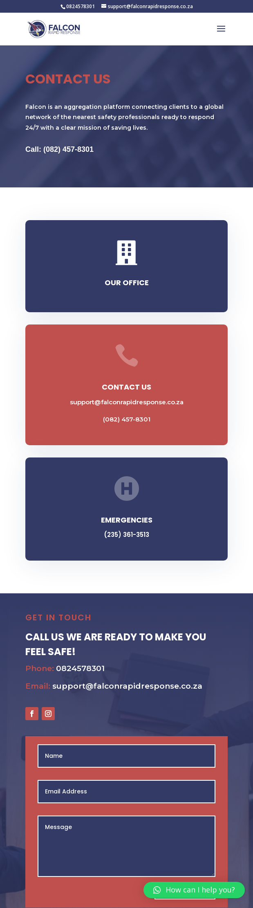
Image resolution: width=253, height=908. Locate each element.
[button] (194, 890)
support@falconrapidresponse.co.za (127, 402)
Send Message (174, 880)
